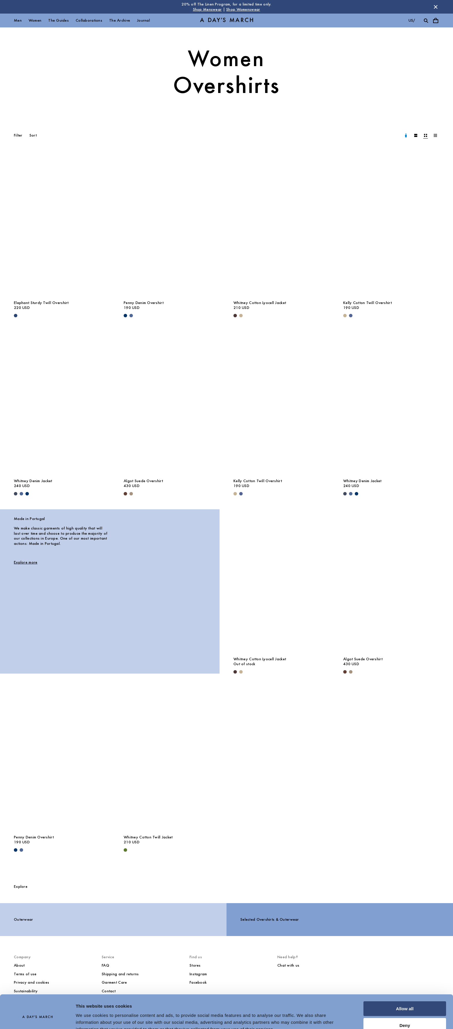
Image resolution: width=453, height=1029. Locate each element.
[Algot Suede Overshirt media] (172, 403)
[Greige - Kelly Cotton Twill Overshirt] (345, 315)
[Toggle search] (426, 20)
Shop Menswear (207, 9)
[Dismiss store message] (436, 7)
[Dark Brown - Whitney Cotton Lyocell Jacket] (235, 315)
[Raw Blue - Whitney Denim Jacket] (27, 493)
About (19, 965)
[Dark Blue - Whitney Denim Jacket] (15, 493)
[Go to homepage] (226, 21)
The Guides (58, 20)
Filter (18, 135)
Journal (143, 20)
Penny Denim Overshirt (144, 302)
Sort (33, 135)
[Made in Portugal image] (172, 584)
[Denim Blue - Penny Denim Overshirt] (131, 315)
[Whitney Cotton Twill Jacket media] (172, 759)
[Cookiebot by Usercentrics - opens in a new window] (37, 1017)
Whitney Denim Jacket (33, 480)
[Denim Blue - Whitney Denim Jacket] (21, 493)
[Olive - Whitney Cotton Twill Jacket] (125, 850)
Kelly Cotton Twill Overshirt (367, 302)
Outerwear (23, 919)
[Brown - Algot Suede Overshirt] (125, 493)
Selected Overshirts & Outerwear (269, 919)
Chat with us (288, 965)
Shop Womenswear (243, 9)
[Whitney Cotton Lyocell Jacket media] (281, 225)
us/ (412, 20)
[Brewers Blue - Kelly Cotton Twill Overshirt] (350, 315)
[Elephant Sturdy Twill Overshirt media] (62, 225)
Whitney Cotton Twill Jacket (148, 837)
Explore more (25, 562)
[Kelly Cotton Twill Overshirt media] (391, 225)
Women (35, 20)
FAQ (105, 965)
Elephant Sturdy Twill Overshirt (41, 302)
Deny (405, 998)
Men (18, 20)
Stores (195, 965)
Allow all (405, 981)
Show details (89, 1017)
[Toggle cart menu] (436, 20)
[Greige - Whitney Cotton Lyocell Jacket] (241, 315)
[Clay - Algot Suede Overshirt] (131, 493)
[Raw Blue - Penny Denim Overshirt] (125, 315)
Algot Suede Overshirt (143, 480)
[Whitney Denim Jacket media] (62, 403)
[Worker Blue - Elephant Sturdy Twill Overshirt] (15, 315)
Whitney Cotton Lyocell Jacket (259, 302)
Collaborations (89, 20)
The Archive (119, 20)
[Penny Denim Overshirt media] (172, 225)
